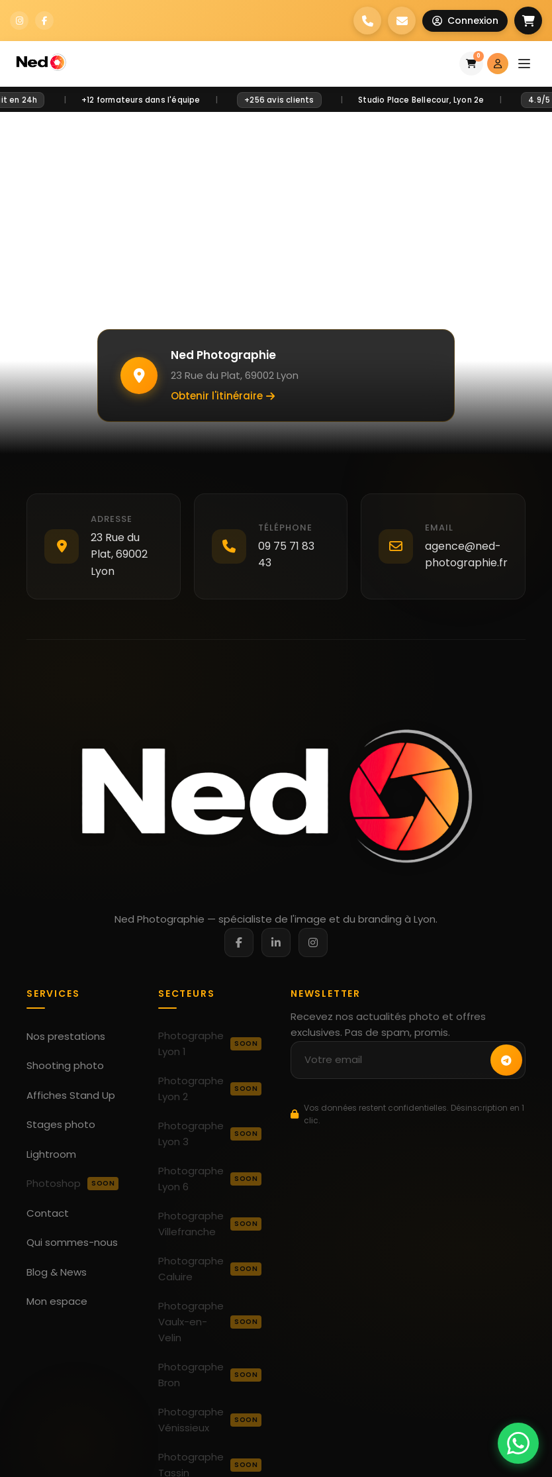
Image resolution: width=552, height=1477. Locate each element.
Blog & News (56, 1272)
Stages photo (60, 1124)
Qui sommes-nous (72, 1242)
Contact (47, 1213)
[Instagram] (313, 942)
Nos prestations (65, 1036)
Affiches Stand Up (70, 1095)
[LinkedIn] (276, 942)
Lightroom (51, 1154)
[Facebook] (238, 942)
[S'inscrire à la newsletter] (506, 1060)
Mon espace (56, 1301)
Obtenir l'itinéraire (223, 396)
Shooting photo (65, 1065)
